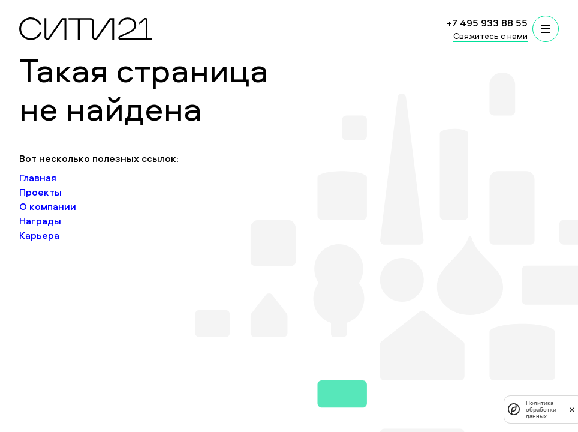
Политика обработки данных (541, 409)
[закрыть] (572, 409)
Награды (40, 220)
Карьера (39, 235)
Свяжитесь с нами (490, 35)
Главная (37, 177)
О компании (47, 206)
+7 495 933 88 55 (487, 22)
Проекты (40, 192)
